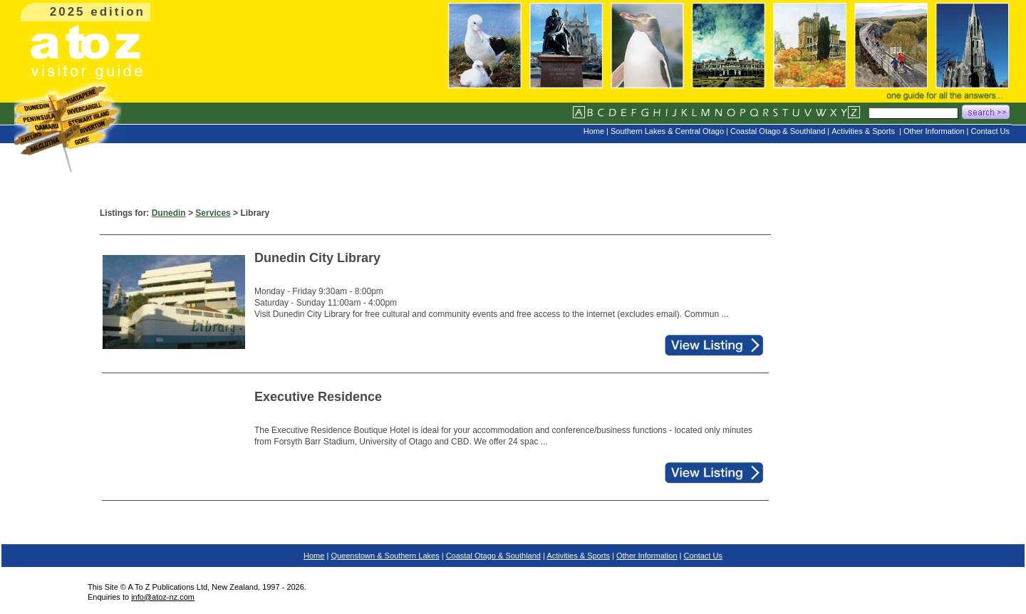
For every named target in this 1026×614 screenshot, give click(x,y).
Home (314, 555)
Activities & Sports (578, 555)
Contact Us (703, 555)
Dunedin (169, 213)
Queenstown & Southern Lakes (385, 555)
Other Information (647, 555)
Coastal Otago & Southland (493, 555)
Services (212, 213)
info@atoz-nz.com (163, 597)
